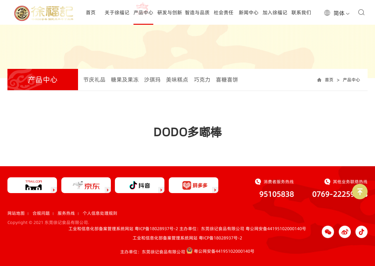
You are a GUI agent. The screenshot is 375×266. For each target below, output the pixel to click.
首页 (329, 80)
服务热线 (66, 213)
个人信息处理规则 (100, 213)
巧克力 (202, 79)
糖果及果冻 (125, 79)
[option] (187, 48)
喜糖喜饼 (227, 79)
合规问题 (41, 213)
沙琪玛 (152, 79)
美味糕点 (177, 79)
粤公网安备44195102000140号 (276, 229)
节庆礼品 (94, 79)
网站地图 (16, 213)
